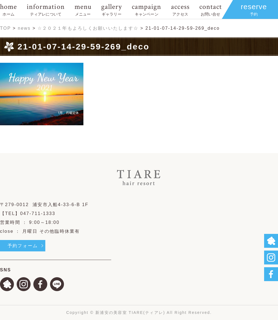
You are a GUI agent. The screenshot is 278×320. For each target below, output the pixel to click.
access (180, 9)
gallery (111, 9)
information (45, 9)
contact (210, 9)
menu (83, 9)
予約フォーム (23, 245)
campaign (146, 9)
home (8, 9)
